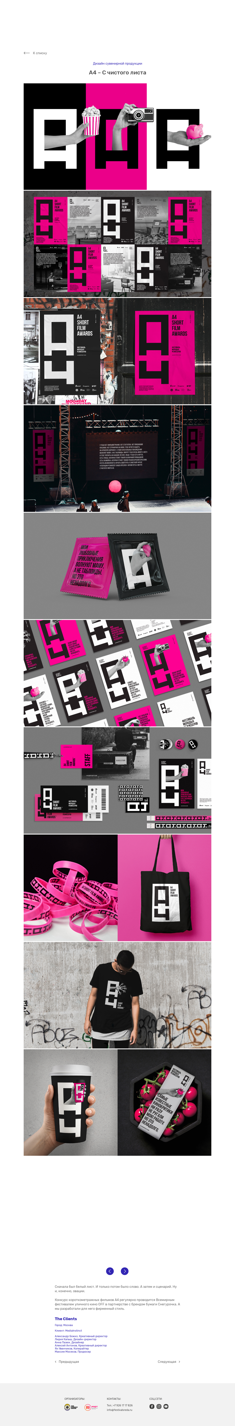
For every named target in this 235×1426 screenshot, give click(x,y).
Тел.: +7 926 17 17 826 (120, 1405)
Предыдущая (69, 1362)
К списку (40, 53)
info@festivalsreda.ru (119, 1410)
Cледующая (167, 1362)
